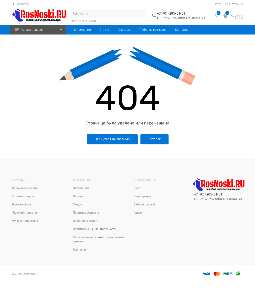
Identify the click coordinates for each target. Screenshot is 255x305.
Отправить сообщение (191, 17)
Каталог (154, 139)
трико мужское (89, 21)
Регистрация (234, 4)
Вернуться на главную (112, 139)
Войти (218, 4)
